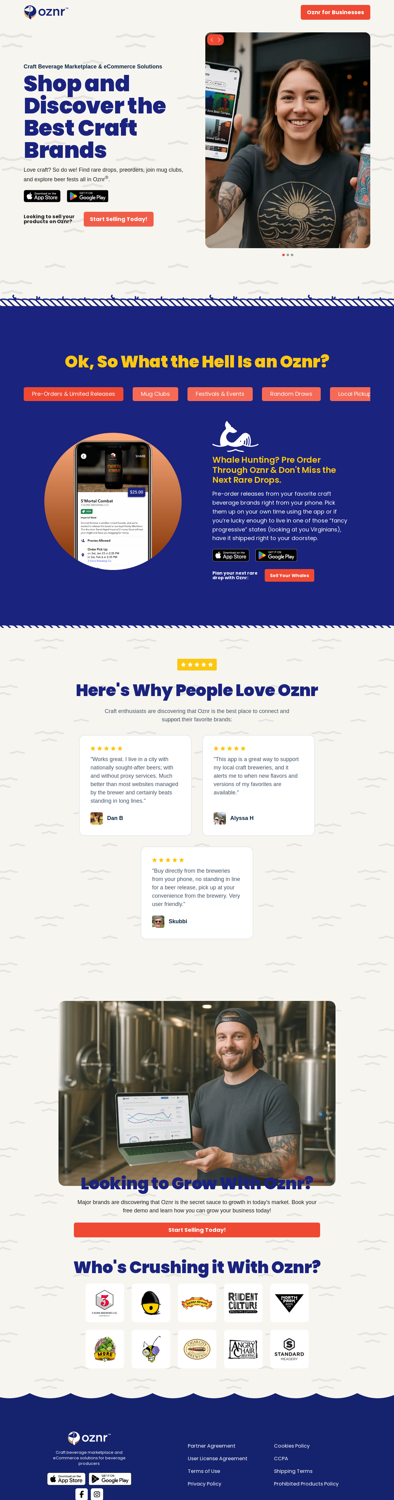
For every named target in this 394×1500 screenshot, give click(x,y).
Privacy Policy (204, 1483)
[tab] (73, 394)
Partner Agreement (211, 1445)
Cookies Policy (292, 1445)
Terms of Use (204, 1471)
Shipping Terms (293, 1471)
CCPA (281, 1458)
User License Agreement (217, 1458)
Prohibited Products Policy (306, 1483)
